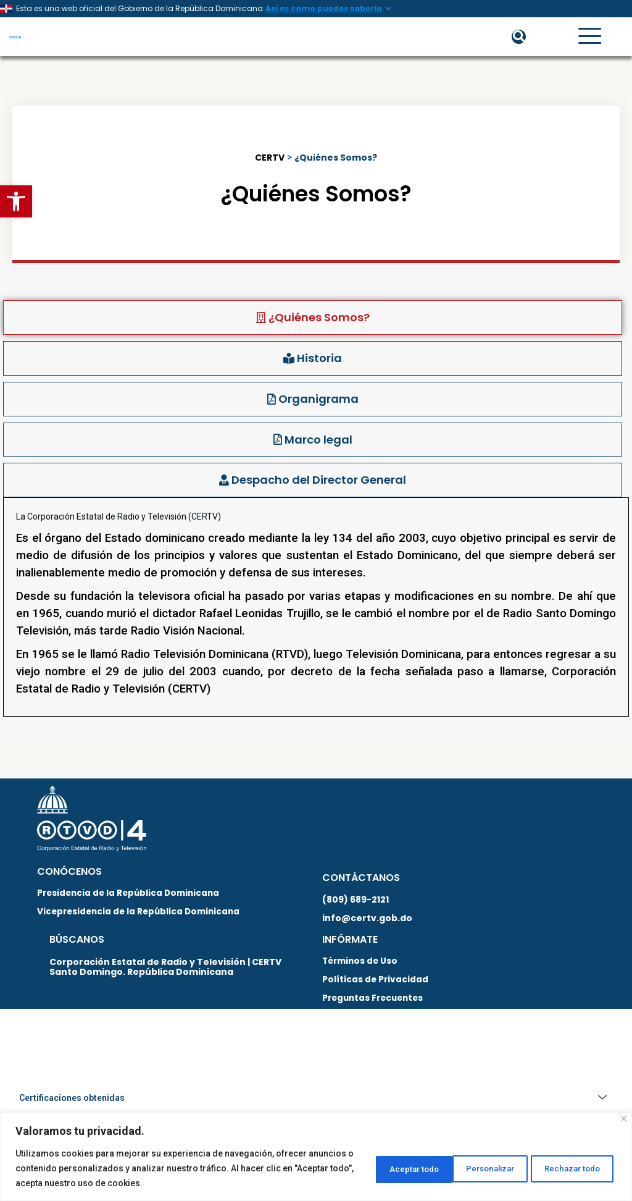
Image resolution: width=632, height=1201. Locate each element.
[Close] (623, 1118)
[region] (316, 1157)
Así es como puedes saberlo (323, 8)
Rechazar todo (475, 1168)
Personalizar (378, 1168)
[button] (16, 201)
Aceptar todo (572, 1168)
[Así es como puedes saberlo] (388, 8)
